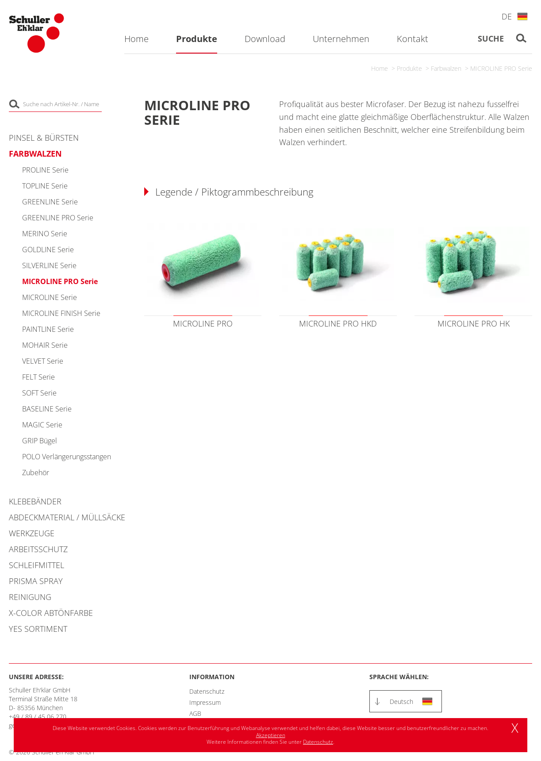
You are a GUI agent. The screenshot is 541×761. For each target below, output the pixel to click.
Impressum (205, 702)
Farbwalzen (446, 68)
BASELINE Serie (47, 409)
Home (379, 68)
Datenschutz (206, 691)
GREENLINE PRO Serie (57, 218)
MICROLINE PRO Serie (501, 68)
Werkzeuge (31, 533)
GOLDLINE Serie (48, 249)
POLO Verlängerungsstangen (66, 456)
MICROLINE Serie (49, 297)
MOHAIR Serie (45, 345)
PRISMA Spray (36, 581)
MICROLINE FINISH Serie (61, 313)
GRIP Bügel (39, 441)
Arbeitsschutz (38, 549)
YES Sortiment (38, 628)
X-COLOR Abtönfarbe (51, 612)
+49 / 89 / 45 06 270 (37, 716)
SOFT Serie (39, 393)
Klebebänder (35, 501)
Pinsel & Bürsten (44, 137)
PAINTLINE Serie (48, 329)
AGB (195, 713)
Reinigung (30, 597)
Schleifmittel (36, 565)
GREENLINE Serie (50, 202)
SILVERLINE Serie (49, 265)
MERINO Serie (44, 233)
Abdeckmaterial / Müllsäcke (67, 517)
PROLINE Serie (45, 170)
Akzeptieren (270, 735)
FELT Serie (38, 377)
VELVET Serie (42, 361)
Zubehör (35, 472)
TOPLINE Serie (45, 186)
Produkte (409, 68)
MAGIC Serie (42, 425)
